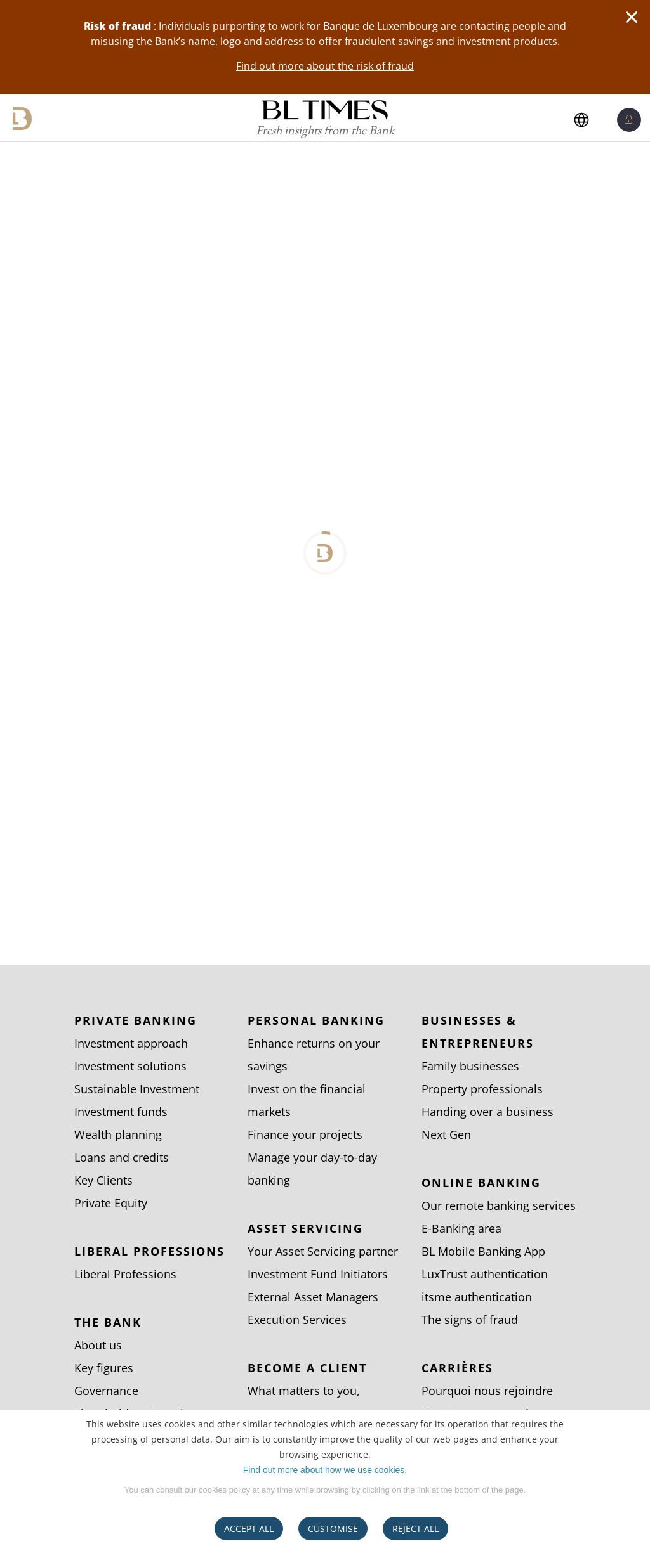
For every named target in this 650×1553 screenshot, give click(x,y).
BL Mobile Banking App (483, 1251)
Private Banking (135, 1020)
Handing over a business (487, 1111)
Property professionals (482, 1088)
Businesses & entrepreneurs (477, 1032)
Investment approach (131, 1043)
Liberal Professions (149, 1251)
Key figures (103, 1367)
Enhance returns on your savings (314, 1055)
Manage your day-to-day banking (312, 1169)
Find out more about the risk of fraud (325, 66)
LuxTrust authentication (484, 1274)
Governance (106, 1390)
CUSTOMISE (333, 1529)
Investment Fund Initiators (318, 1274)
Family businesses (470, 1066)
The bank (108, 1322)
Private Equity (110, 1203)
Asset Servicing (305, 1228)
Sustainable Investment (136, 1088)
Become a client (307, 1367)
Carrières (457, 1367)
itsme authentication (476, 1296)
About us (98, 1345)
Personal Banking (316, 1020)
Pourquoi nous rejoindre (487, 1390)
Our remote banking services (498, 1205)
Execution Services (297, 1319)
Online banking (481, 1182)
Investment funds (121, 1111)
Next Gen (446, 1134)
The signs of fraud (469, 1319)
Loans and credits (121, 1157)
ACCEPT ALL (249, 1529)
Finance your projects (305, 1134)
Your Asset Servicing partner (323, 1251)
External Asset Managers (313, 1296)
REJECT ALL (415, 1529)
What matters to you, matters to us (304, 1402)
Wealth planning (118, 1134)
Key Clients (103, 1180)
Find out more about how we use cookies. (325, 1470)
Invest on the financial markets (307, 1100)
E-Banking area (461, 1228)
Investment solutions (130, 1066)
